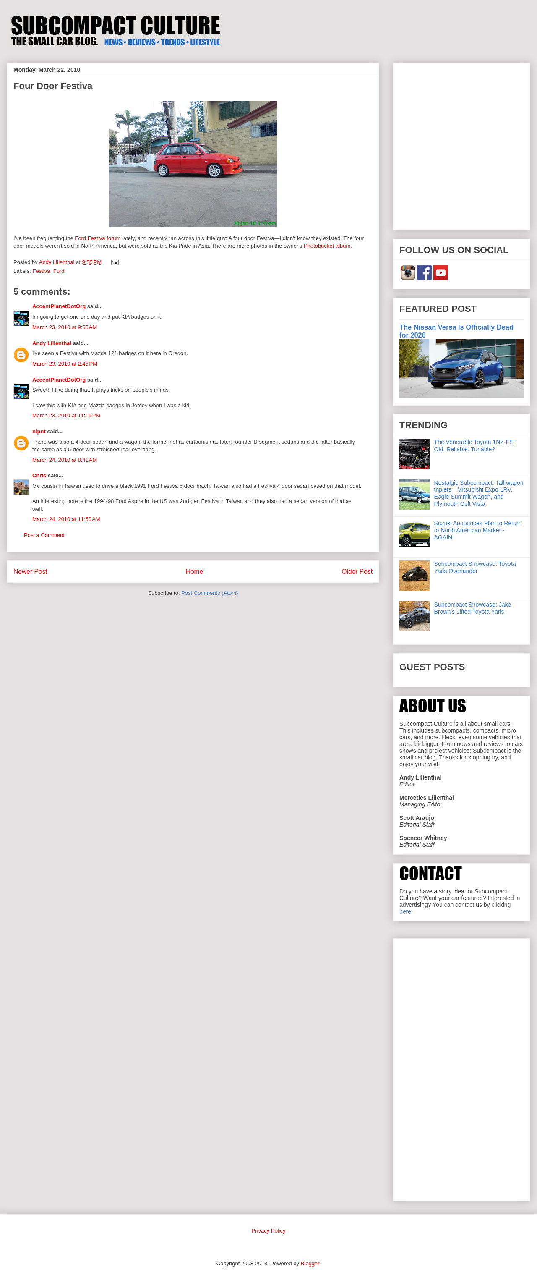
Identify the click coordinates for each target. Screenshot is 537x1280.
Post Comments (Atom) (209, 593)
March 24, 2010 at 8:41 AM (64, 460)
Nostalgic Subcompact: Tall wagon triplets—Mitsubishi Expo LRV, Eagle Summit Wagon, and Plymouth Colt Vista (479, 493)
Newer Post (30, 571)
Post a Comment (44, 535)
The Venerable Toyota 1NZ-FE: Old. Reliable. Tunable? (474, 446)
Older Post (357, 571)
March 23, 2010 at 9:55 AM (64, 327)
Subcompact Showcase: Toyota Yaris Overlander (475, 567)
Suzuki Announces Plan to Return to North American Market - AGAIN (478, 530)
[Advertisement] (78, 145)
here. (406, 911)
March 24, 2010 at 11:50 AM (66, 519)
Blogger (310, 1263)
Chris (39, 475)
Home (194, 571)
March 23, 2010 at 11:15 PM (66, 415)
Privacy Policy (269, 1231)
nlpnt (39, 431)
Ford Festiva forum (97, 238)
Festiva (41, 271)
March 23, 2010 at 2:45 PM (64, 364)
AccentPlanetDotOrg (59, 306)
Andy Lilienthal (51, 343)
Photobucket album (327, 246)
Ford (59, 271)
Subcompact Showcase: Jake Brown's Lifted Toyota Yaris (472, 608)
